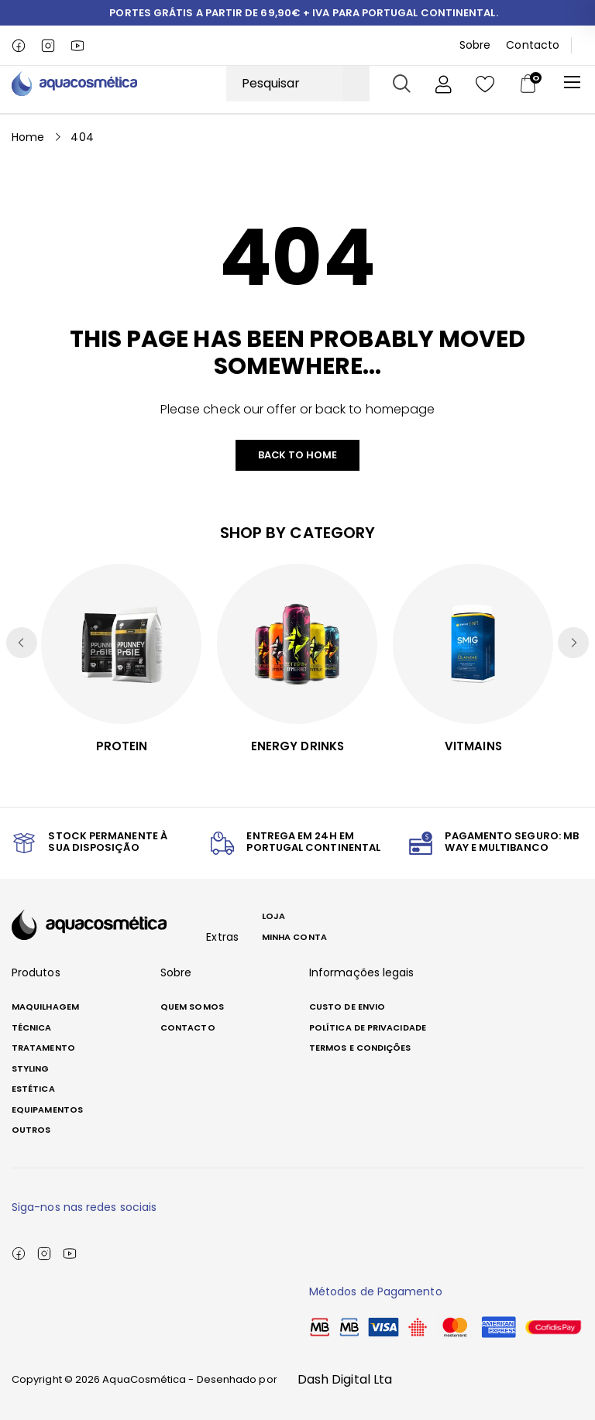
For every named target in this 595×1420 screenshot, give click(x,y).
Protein (122, 746)
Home (28, 136)
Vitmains (474, 746)
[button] (573, 642)
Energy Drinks (297, 746)
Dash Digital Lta (345, 1379)
